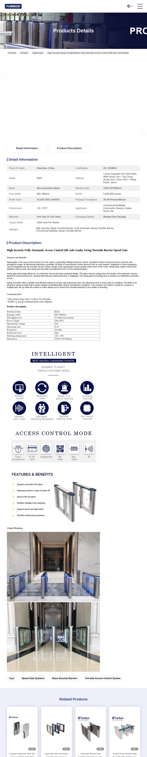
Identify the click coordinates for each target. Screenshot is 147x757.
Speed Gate (37, 53)
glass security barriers (64, 678)
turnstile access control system (103, 678)
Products (24, 53)
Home (12, 53)
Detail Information (27, 148)
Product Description (69, 148)
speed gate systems (33, 678)
